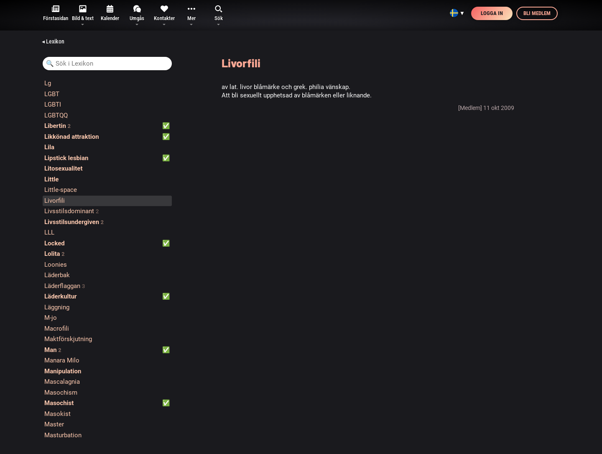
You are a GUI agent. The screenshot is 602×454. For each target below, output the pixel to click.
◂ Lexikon (53, 41)
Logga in (492, 13)
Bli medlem (537, 13)
